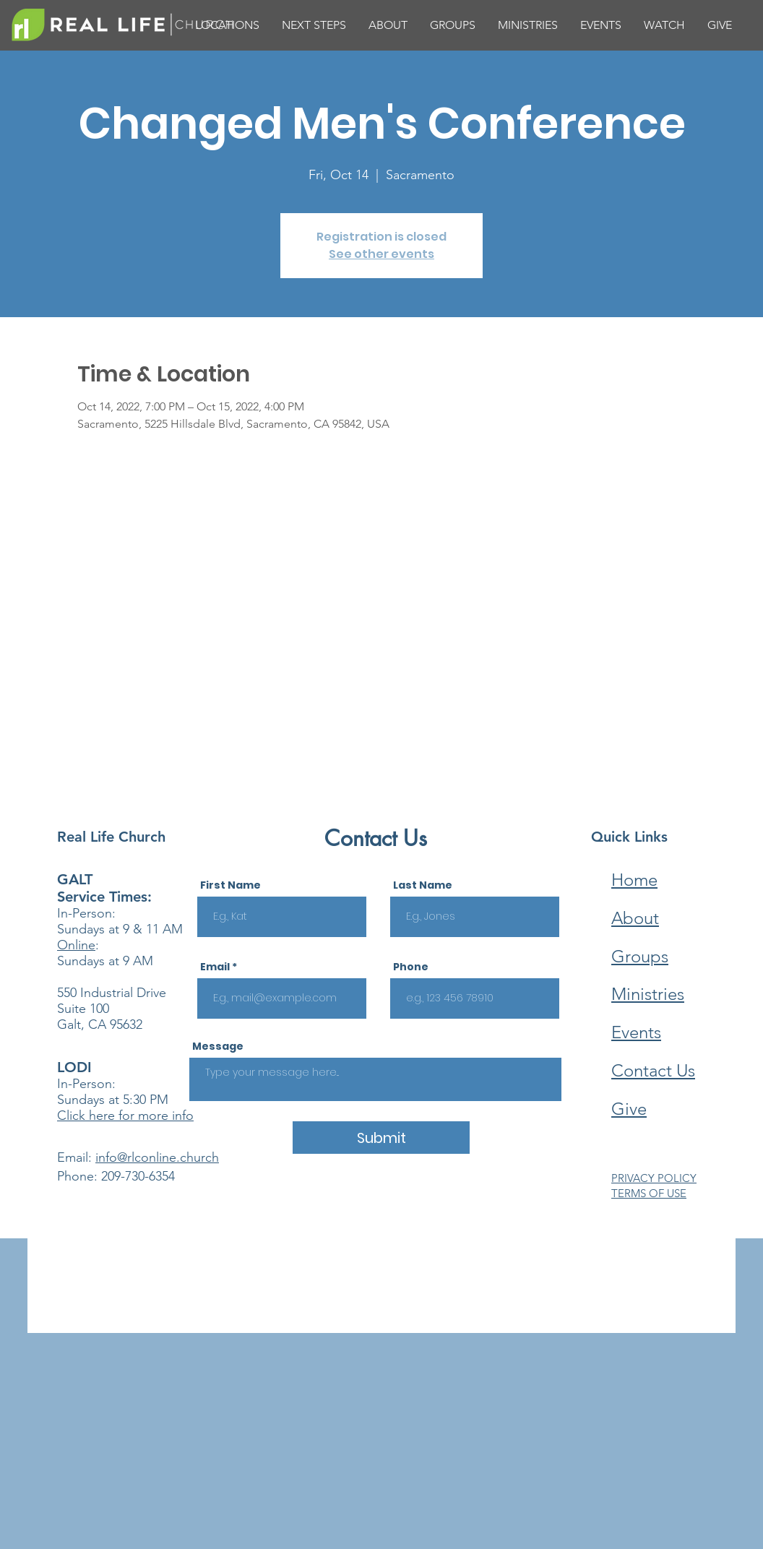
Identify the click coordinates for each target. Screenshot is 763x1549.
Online (76, 945)
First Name (230, 885)
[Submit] (381, 1137)
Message (217, 1046)
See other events (381, 254)
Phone (410, 967)
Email (215, 967)
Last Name (422, 885)
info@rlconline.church (157, 1157)
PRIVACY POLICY (654, 1178)
